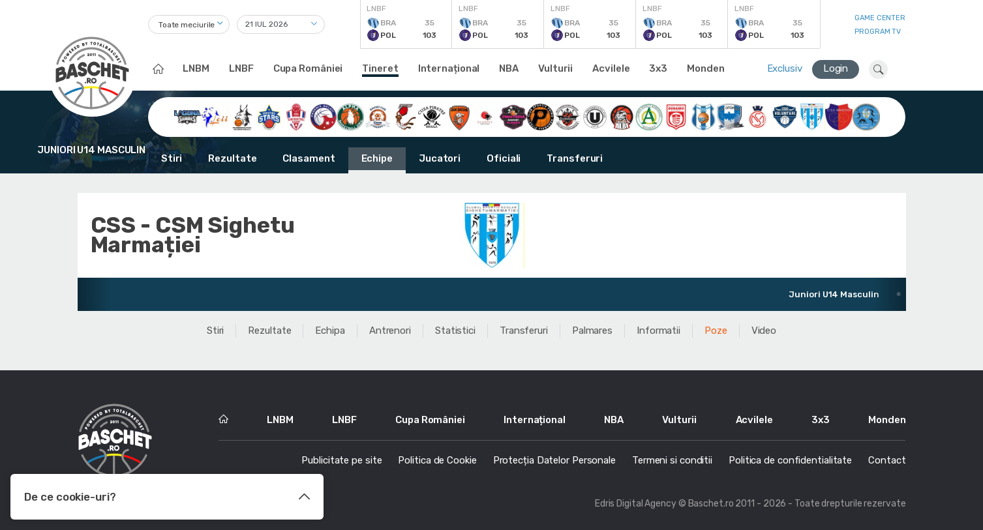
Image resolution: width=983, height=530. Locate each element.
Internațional (449, 68)
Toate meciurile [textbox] (187, 24)
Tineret (380, 68)
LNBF (241, 68)
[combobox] (189, 24)
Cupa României (308, 68)
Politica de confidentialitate (790, 460)
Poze (715, 330)
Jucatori (440, 158)
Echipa (329, 330)
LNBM (196, 68)
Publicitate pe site (341, 460)
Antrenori (390, 330)
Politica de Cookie (437, 460)
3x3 (658, 68)
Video (764, 330)
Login (836, 68)
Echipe (377, 158)
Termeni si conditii (672, 460)
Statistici (455, 330)
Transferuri (575, 158)
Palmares (592, 330)
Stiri (172, 158)
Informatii (658, 330)
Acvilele (610, 68)
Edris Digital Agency (635, 503)
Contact (886, 460)
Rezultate (232, 158)
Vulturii (555, 68)
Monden (705, 68)
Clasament (308, 158)
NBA (509, 68)
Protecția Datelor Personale (554, 460)
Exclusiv (784, 68)
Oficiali (504, 158)
